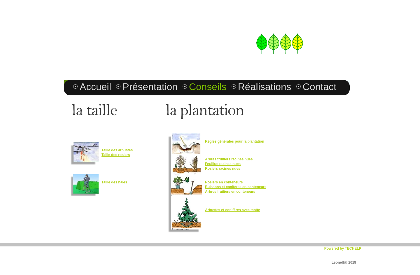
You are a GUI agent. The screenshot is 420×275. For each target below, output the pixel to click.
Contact (320, 86)
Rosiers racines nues (222, 169)
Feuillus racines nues (223, 164)
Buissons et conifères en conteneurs (235, 187)
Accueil (95, 86)
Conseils (208, 86)
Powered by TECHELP (342, 248)
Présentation (150, 86)
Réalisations (264, 86)
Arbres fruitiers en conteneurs (230, 192)
